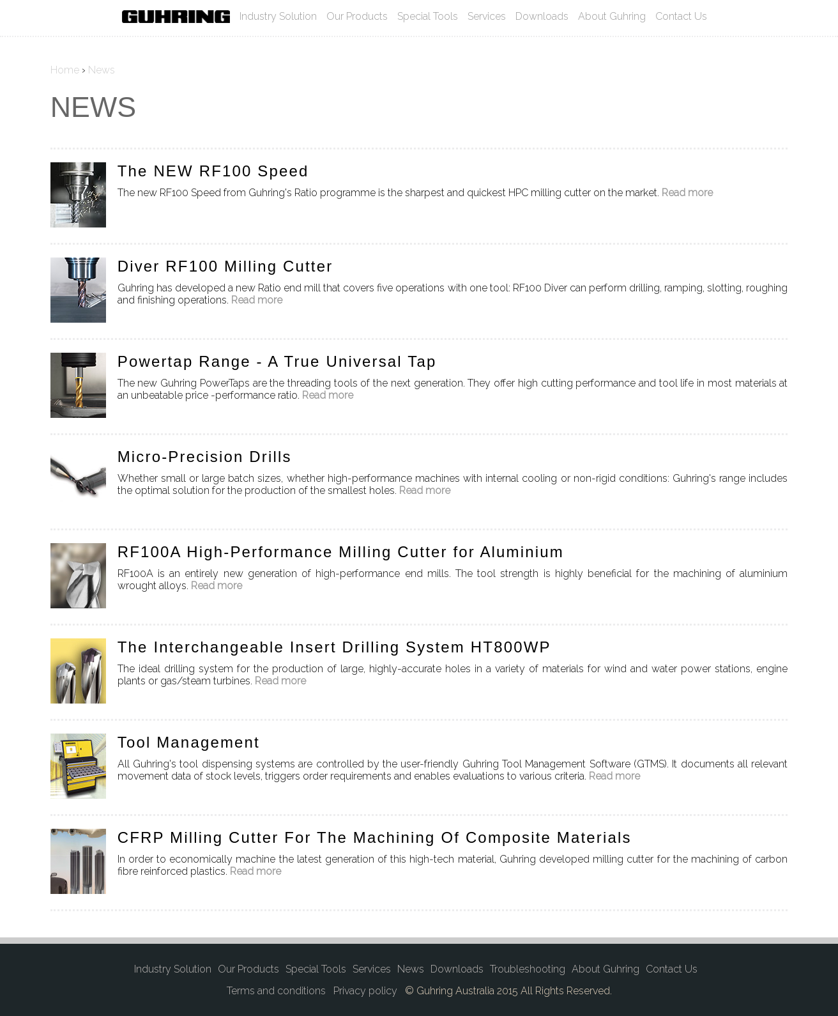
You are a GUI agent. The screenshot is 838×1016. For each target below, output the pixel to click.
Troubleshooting (527, 969)
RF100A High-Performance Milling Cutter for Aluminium (341, 551)
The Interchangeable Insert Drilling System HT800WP (334, 647)
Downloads (541, 16)
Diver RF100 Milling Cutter (225, 266)
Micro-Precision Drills (205, 456)
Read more (687, 193)
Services (487, 16)
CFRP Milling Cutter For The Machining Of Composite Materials (375, 837)
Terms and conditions (276, 991)
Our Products (357, 16)
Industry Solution (278, 16)
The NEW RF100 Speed (213, 171)
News (410, 969)
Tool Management (189, 742)
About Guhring (612, 16)
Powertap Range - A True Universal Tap (277, 361)
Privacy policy (365, 991)
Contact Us (681, 16)
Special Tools (427, 16)
